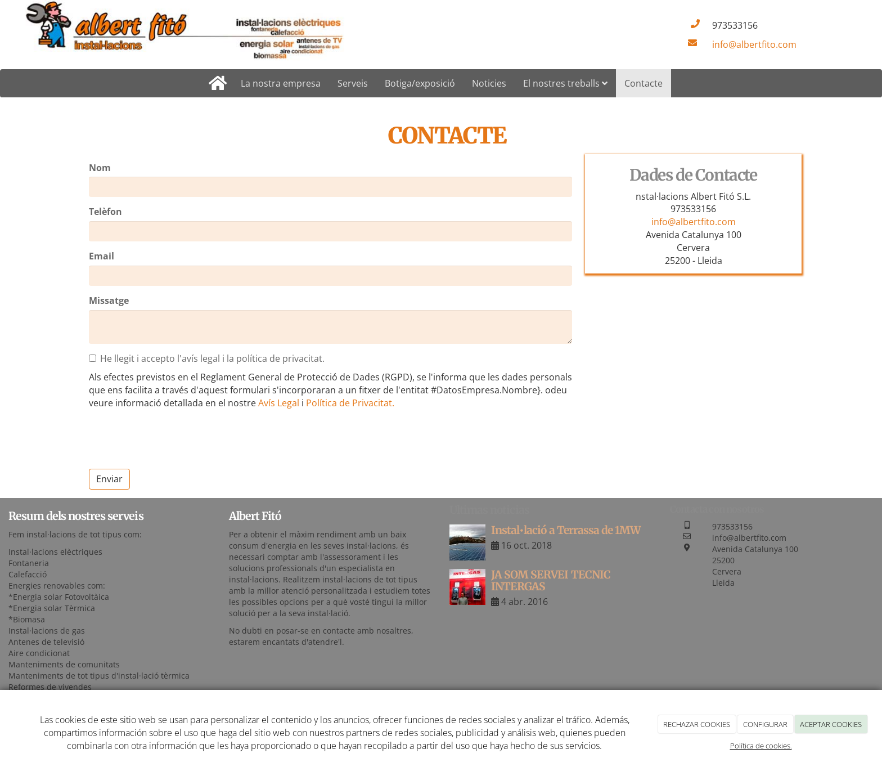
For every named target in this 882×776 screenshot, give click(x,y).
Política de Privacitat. (350, 403)
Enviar (109, 479)
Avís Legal (278, 403)
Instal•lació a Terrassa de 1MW (566, 530)
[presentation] (174, 438)
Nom (100, 168)
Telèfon (105, 211)
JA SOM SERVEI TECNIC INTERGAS (550, 580)
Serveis (353, 83)
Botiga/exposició (420, 83)
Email (101, 256)
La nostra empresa (281, 83)
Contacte (643, 83)
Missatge (109, 300)
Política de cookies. (761, 746)
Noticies (489, 83)
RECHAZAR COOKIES (696, 724)
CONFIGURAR (765, 724)
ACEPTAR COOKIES (831, 724)
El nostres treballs (565, 83)
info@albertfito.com (754, 44)
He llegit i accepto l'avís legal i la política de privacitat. (207, 358)
